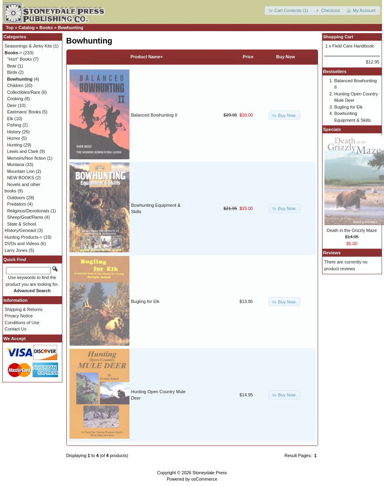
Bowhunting (71, 27)
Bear (11, 65)
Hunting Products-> (23, 237)
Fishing (14, 125)
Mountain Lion (21, 171)
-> (13, 52)
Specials (332, 129)
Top (10, 27)
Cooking (15, 98)
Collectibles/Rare (23, 92)
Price (248, 56)
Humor (13, 138)
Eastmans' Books (24, 111)
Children (15, 85)
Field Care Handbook (353, 46)
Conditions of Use (22, 322)
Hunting (14, 145)
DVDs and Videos (22, 243)
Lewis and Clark (22, 151)
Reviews (332, 252)
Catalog (26, 27)
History (14, 131)
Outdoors (16, 197)
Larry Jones (16, 250)
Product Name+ (147, 56)
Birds (12, 72)
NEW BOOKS (20, 177)
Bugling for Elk (145, 301)
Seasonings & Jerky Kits (28, 46)
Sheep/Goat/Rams (25, 217)
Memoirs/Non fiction (26, 158)
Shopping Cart (338, 36)
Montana (15, 164)
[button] (288, 10)
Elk (10, 118)
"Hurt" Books (19, 59)
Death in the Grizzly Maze (352, 230)
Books (46, 27)
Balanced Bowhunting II (154, 115)
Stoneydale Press (210, 472)
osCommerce (204, 479)
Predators (16, 204)
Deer (12, 105)
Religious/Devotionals (28, 210)
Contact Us (15, 329)
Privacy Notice (19, 315)
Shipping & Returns (24, 309)
